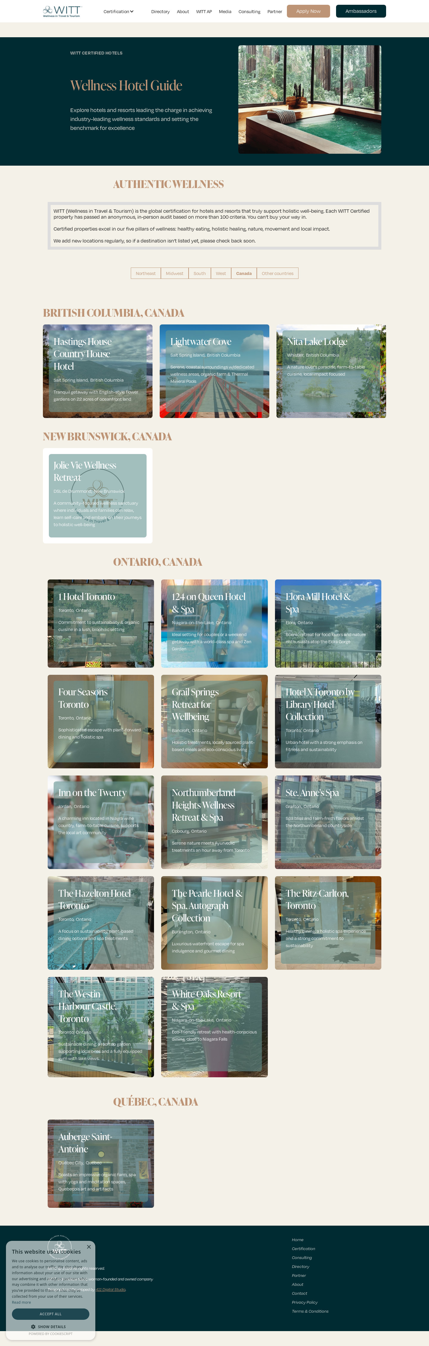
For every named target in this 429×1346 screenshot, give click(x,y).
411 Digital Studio (110, 1289)
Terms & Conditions (310, 1311)
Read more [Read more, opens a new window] (21, 1302)
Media (225, 11)
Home (298, 1239)
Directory (160, 11)
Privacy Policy (305, 1302)
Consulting (249, 11)
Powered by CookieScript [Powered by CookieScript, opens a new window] (51, 1333)
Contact (299, 1293)
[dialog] (50, 1290)
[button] (117, 11)
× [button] (88, 1247)
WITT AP (204, 11)
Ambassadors (361, 11)
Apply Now (308, 11)
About (183, 11)
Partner (275, 11)
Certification (303, 1248)
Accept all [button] (51, 1314)
